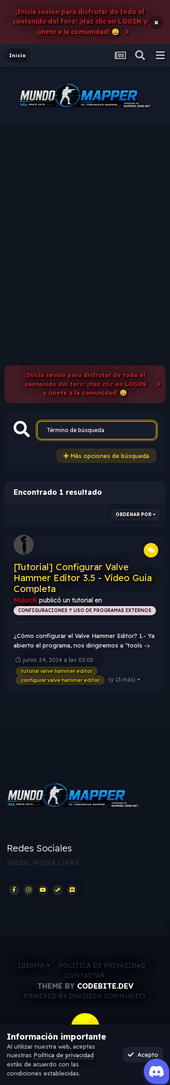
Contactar (85, 975)
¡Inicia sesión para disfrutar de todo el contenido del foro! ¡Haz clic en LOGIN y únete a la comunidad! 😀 (79, 22)
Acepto (143, 1054)
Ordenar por (135, 515)
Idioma (34, 965)
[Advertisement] (85, 215)
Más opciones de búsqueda (106, 455)
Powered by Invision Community (85, 996)
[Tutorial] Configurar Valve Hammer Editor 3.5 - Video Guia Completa (83, 577)
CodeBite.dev (105, 985)
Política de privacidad (102, 965)
